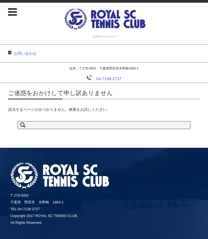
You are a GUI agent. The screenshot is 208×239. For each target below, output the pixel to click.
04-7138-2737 (104, 78)
